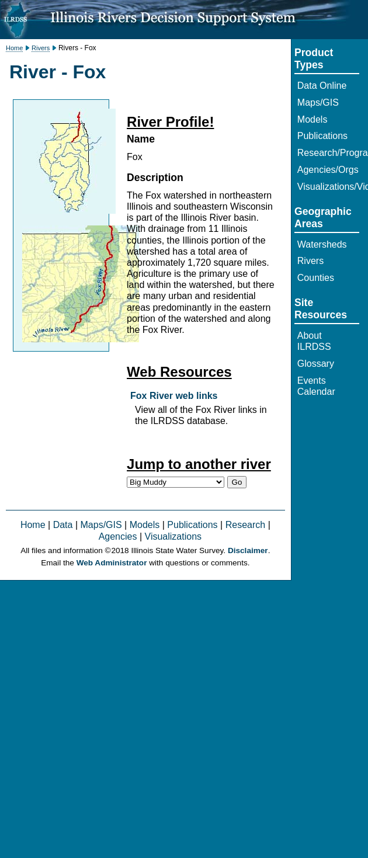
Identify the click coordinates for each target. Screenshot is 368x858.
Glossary (315, 364)
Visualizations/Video (328, 187)
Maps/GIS (101, 525)
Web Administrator (112, 562)
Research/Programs (328, 153)
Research (245, 525)
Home (14, 47)
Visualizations (173, 536)
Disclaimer (248, 550)
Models (145, 525)
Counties (315, 278)
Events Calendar (316, 386)
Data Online (322, 86)
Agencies (118, 536)
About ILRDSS (314, 341)
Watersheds (322, 244)
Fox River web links (173, 396)
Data (63, 525)
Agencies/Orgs (328, 170)
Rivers (41, 47)
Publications (192, 525)
